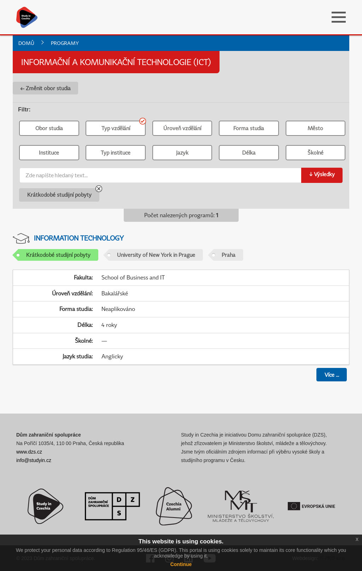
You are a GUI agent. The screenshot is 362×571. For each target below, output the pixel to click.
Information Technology (79, 238)
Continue (181, 564)
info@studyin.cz (33, 460)
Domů (26, 43)
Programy (65, 43)
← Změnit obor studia (45, 88)
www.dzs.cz (29, 452)
